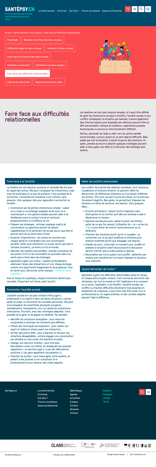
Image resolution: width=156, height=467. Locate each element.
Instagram (107, 394)
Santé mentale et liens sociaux (28, 32)
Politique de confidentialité (64, 455)
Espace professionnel (112, 10)
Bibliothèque (76, 390)
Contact (74, 405)
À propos (74, 402)
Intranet (74, 413)
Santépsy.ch (11, 390)
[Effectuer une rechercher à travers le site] (141, 9)
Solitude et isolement (18, 65)
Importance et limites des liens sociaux (28, 57)
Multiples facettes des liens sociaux (43, 40)
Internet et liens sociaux (60, 48)
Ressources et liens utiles (49, 82)
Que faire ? (74, 10)
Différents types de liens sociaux (24, 48)
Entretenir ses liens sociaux (50, 65)
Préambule (12, 40)
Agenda (73, 394)
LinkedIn (106, 398)
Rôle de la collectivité (18, 82)
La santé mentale (47, 10)
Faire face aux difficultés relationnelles (27, 74)
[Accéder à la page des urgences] (128, 9)
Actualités (75, 398)
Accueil (8, 32)
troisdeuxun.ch (142, 454)
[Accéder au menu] (148, 9)
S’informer (62, 10)
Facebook (107, 390)
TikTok (106, 402)
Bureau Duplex (119, 454)
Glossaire (74, 409)
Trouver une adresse (90, 10)
